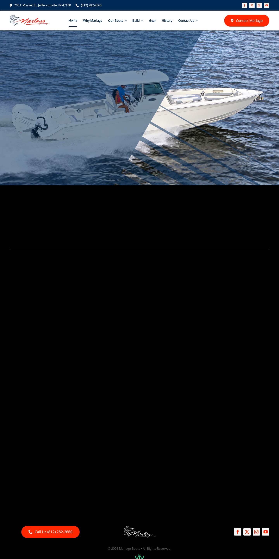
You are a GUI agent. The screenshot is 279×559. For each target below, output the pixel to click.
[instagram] (259, 5)
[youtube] (266, 5)
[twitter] (252, 5)
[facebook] (244, 5)
